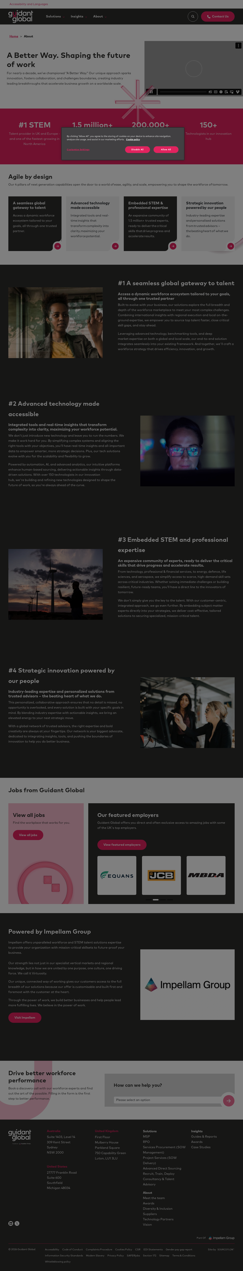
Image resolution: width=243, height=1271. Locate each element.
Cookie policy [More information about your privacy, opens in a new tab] (133, 140)
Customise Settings (78, 150)
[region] (123, 143)
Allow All (166, 150)
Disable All (137, 150)
